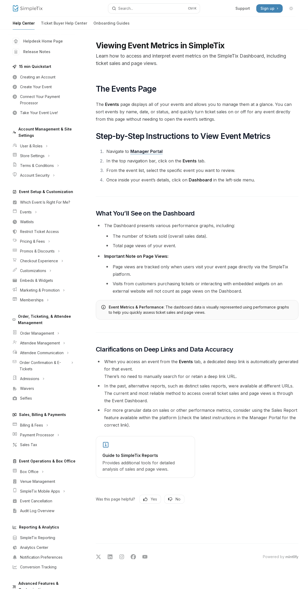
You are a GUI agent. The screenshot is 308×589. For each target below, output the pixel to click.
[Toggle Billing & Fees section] (42, 425)
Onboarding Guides (111, 25)
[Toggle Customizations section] (42, 270)
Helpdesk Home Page (38, 41)
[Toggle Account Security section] (42, 175)
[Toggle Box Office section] (42, 471)
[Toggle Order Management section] (42, 333)
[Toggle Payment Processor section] (42, 435)
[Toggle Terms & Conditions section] (42, 165)
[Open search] (154, 8)
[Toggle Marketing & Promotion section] (42, 290)
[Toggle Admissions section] (42, 379)
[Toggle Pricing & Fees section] (42, 241)
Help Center (24, 25)
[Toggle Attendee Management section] (42, 343)
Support (242, 8)
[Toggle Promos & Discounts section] (42, 251)
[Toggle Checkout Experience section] (42, 261)
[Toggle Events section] (42, 212)
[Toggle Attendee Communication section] (42, 353)
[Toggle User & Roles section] (42, 146)
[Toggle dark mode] (291, 8)
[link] (145, 457)
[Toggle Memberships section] (42, 300)
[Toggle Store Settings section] (42, 156)
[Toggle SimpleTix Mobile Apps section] (42, 491)
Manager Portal (146, 151)
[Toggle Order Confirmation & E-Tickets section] (42, 366)
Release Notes (31, 52)
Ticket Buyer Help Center (64, 25)
